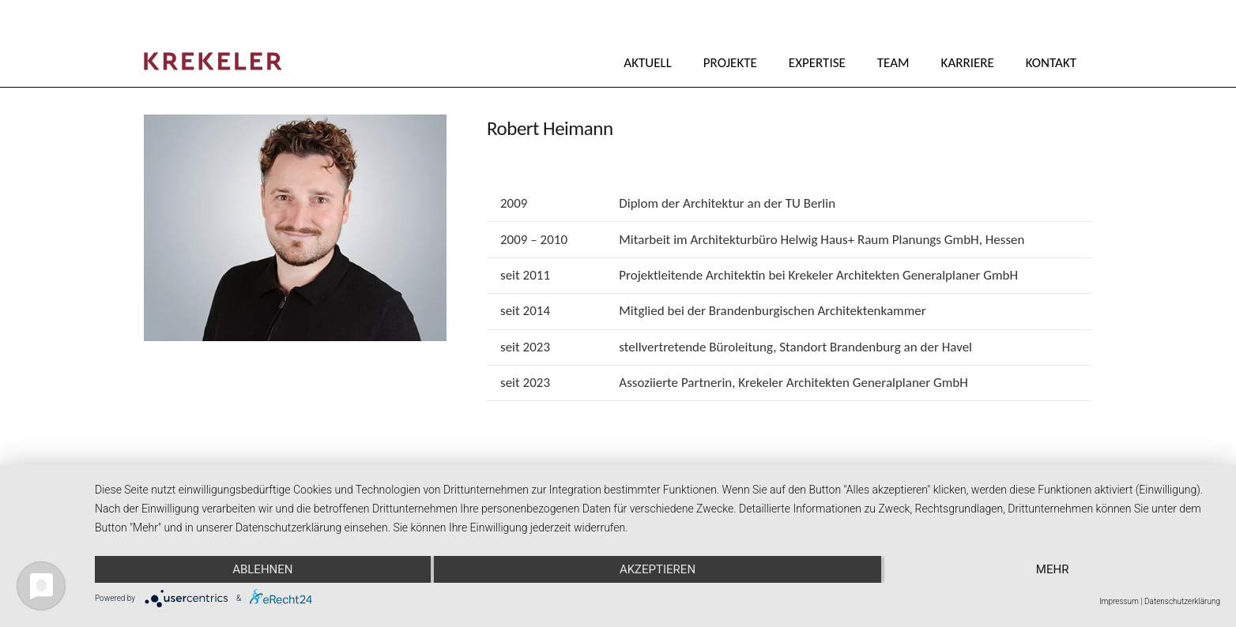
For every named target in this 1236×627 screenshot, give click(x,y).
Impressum (1119, 601)
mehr (1052, 569)
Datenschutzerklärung (1182, 601)
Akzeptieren (657, 569)
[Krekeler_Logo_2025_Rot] (213, 61)
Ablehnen (262, 569)
